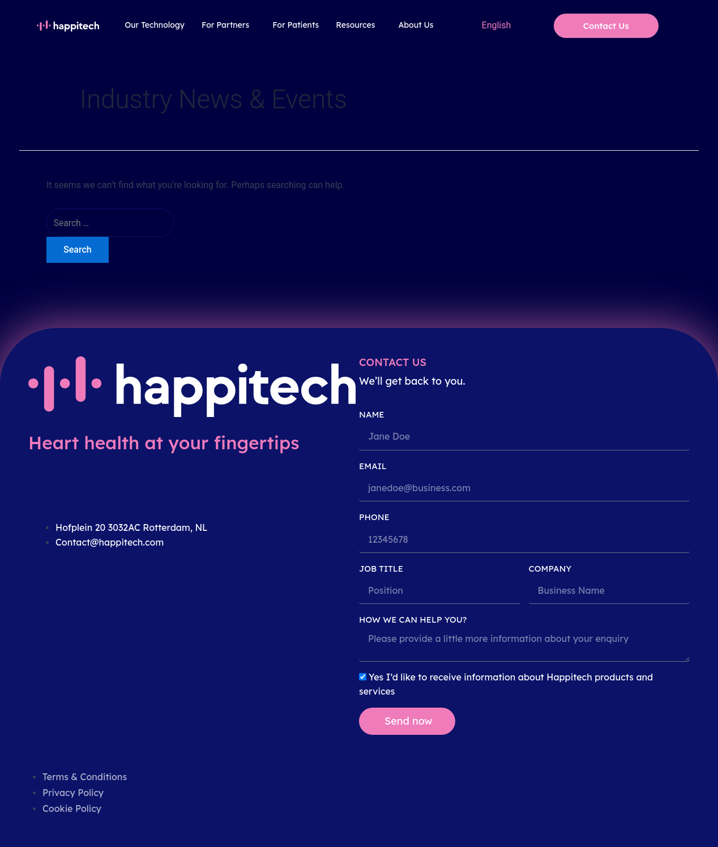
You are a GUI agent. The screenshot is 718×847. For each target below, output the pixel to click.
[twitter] (76, 605)
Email (373, 466)
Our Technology (155, 25)
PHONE (374, 517)
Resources (355, 25)
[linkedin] (43, 605)
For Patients (295, 25)
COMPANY (550, 568)
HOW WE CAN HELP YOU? (413, 619)
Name (371, 414)
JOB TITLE (381, 568)
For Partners (225, 25)
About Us (415, 25)
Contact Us (606, 25)
